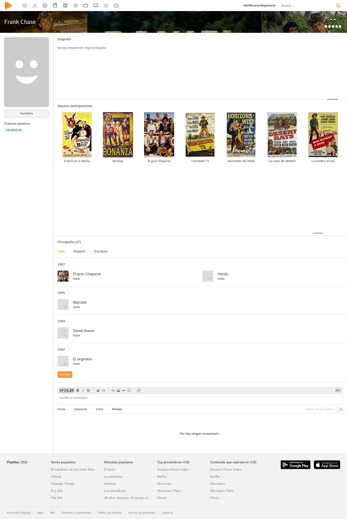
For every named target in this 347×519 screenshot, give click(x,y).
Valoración (80, 409)
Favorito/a (26, 113)
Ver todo (65, 374)
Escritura (100, 251)
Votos (99, 409)
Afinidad (117, 409)
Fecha (61, 409)
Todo (61, 251)
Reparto (79, 251)
